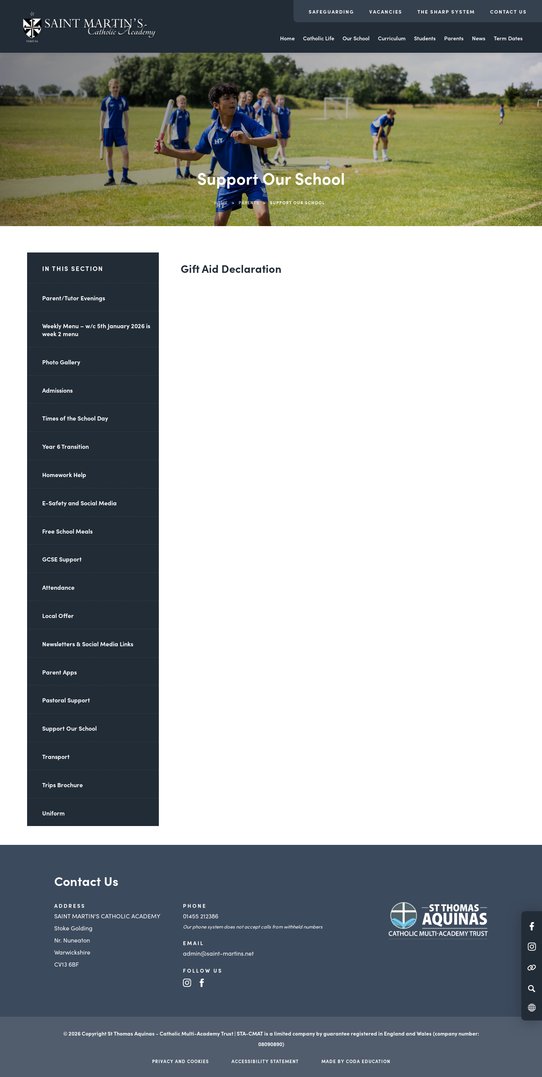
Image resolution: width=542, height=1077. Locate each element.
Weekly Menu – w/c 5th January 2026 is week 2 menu (96, 329)
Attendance (58, 587)
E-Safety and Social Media (79, 503)
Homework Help (64, 474)
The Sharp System (446, 11)
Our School (356, 38)
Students (425, 38)
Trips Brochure (62, 784)
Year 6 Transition (65, 446)
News (479, 38)
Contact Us (508, 11)
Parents (454, 38)
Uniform (53, 813)
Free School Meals (67, 531)
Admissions (57, 390)
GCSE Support (62, 559)
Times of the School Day (75, 418)
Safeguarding (331, 11)
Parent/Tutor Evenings (73, 298)
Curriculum (392, 38)
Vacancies (385, 11)
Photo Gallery (61, 362)
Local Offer (58, 615)
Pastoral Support (66, 700)
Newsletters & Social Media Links (87, 643)
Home (287, 38)
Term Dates (508, 38)
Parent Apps (59, 672)
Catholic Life (318, 38)
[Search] (531, 988)
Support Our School (69, 728)
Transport (56, 756)
